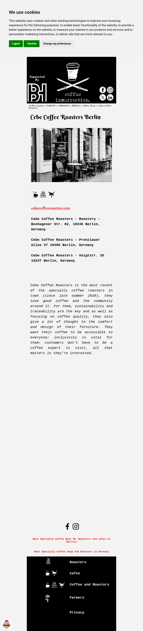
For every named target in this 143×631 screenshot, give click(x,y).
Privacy (77, 613)
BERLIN (76, 106)
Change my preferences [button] (57, 43)
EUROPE (51, 106)
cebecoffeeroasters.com (50, 208)
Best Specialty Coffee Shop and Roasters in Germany (71, 551)
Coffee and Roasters (89, 585)
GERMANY (63, 106)
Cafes (75, 573)
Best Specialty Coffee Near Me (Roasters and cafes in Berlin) (72, 540)
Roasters (78, 562)
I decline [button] (31, 43)
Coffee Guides (36, 106)
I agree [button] (16, 43)
